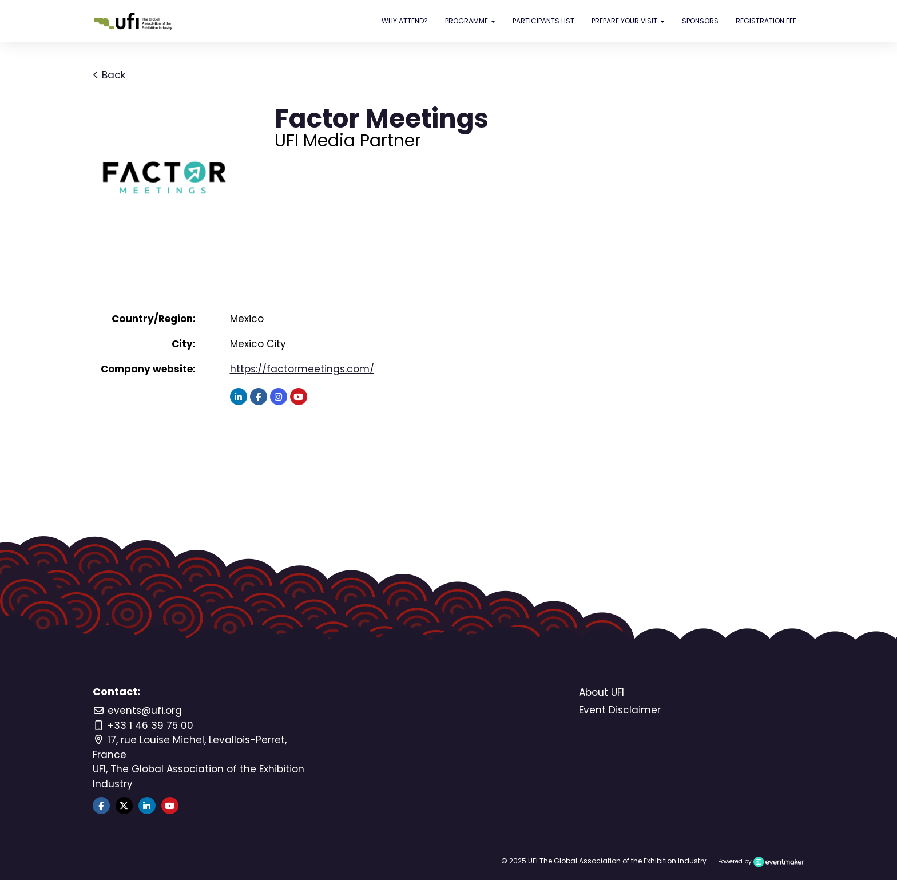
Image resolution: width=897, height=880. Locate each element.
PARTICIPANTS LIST (543, 21)
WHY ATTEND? (405, 21)
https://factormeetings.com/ (302, 369)
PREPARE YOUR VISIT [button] (628, 21)
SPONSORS (700, 21)
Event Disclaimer (620, 710)
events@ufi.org (137, 711)
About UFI (601, 692)
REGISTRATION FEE (766, 21)
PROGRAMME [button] (470, 21)
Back (109, 75)
